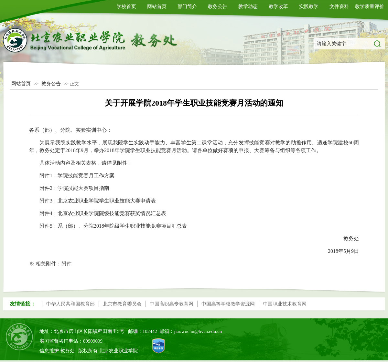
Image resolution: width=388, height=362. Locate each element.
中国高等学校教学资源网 (228, 303)
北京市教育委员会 (122, 303)
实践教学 (308, 6)
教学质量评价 (369, 6)
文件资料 (339, 6)
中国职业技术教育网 (285, 303)
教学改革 (278, 6)
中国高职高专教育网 (171, 303)
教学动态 (248, 6)
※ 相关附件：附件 (50, 263)
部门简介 (187, 6)
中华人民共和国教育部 (70, 303)
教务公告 (217, 6)
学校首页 (126, 6)
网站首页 (157, 6)
